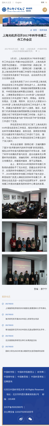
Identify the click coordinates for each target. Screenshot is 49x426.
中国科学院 (9, 372)
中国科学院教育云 (26, 372)
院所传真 (26, 23)
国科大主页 (6, 2)
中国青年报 (9, 377)
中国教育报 (23, 377)
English (19, 2)
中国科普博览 (37, 377)
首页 (35, 30)
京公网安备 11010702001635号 (18, 412)
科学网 (40, 372)
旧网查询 (8, 381)
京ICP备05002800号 (13, 407)
